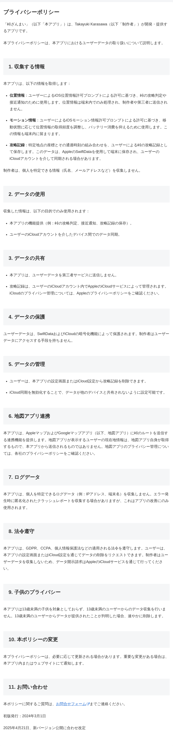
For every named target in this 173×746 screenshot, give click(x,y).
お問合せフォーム (73, 704)
